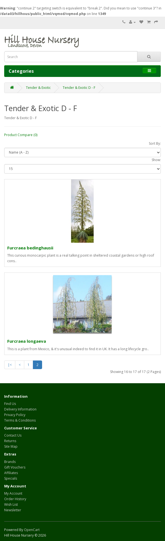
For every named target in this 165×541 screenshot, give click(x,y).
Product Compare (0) (20, 134)
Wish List (11, 504)
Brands (10, 461)
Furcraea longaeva (26, 341)
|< (10, 364)
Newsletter (12, 510)
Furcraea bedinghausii (30, 248)
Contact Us (12, 435)
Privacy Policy (14, 414)
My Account (13, 493)
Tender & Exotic (38, 87)
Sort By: (155, 143)
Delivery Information (20, 409)
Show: (156, 159)
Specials (10, 478)
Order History (15, 499)
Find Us (10, 403)
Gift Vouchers (14, 467)
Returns (10, 441)
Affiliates (11, 472)
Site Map (11, 446)
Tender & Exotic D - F (79, 87)
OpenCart (32, 529)
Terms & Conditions (20, 420)
